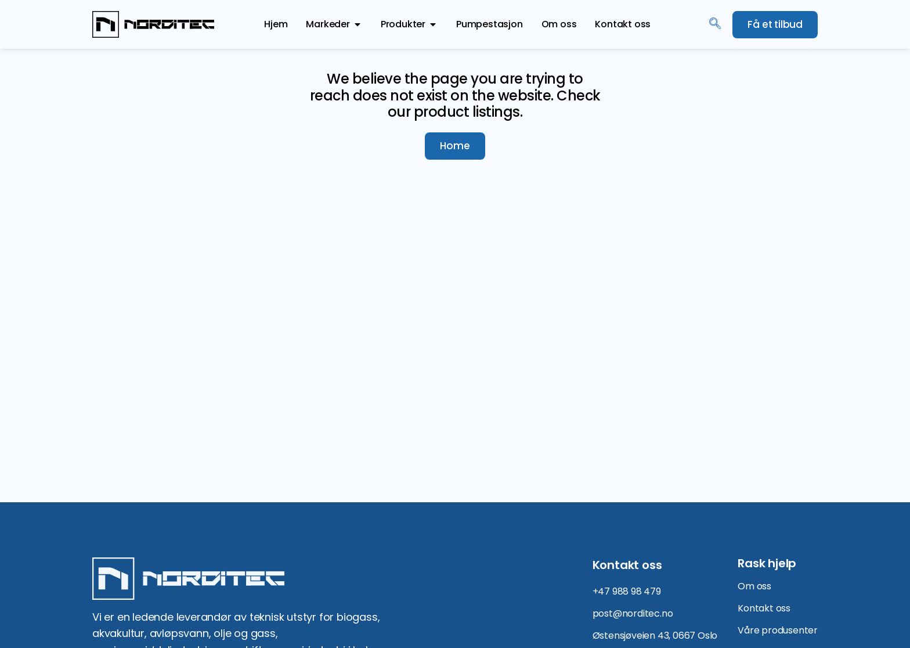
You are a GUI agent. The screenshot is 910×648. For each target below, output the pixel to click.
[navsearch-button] (715, 24)
